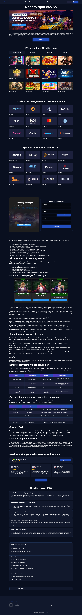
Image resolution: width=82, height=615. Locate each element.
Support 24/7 (14, 571)
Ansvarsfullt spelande (54, 601)
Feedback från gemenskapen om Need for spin (22, 576)
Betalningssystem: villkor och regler (19, 565)
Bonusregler (67, 603)
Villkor (51, 603)
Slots (65, 52)
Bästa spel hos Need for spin (17, 548)
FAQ (48, 1)
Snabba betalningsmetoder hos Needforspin (21, 551)
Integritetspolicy (53, 605)
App (52, 1)
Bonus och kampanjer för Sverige (18, 559)
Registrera (75, 1)
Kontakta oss (68, 601)
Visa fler (41, 479)
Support (43, 1)
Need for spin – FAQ (16, 579)
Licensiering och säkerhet (17, 573)
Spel (26, 1)
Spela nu (41, 39)
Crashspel (49, 52)
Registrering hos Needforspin (18, 556)
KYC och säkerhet (69, 605)
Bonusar (31, 1)
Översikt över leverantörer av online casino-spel (22, 568)
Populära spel (17, 52)
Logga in (69, 1)
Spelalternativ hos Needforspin (18, 562)
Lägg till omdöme (65, 460)
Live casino (33, 52)
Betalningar (37, 1)
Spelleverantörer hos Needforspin (19, 554)
